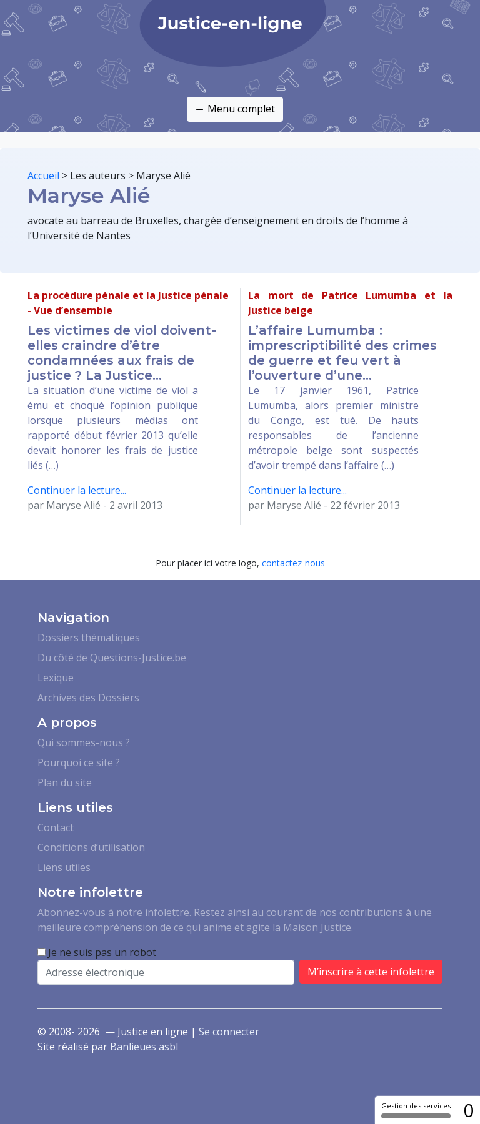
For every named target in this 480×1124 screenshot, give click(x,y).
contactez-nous (293, 563)
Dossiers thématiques (89, 637)
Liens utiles (64, 867)
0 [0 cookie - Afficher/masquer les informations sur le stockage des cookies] (468, 1110)
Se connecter (229, 1031)
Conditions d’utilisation (91, 847)
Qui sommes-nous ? (84, 742)
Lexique (56, 677)
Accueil (43, 175)
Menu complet (235, 109)
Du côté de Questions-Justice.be (112, 657)
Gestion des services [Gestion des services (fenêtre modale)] (416, 1109)
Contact (56, 827)
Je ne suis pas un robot (97, 952)
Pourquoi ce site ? (79, 762)
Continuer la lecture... (77, 490)
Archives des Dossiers (88, 697)
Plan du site (65, 782)
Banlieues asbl (144, 1046)
